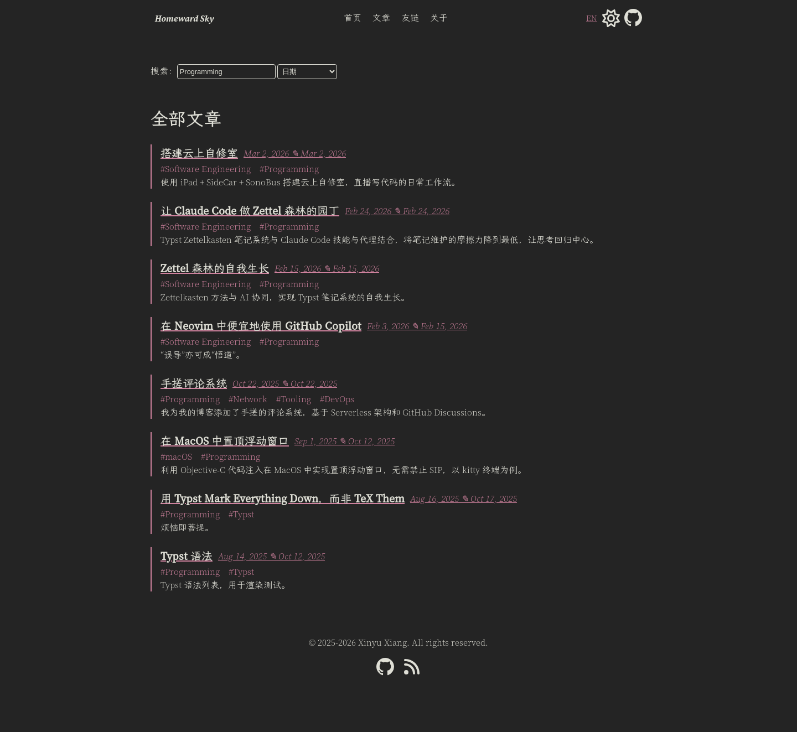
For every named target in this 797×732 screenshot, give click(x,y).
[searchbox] (226, 71)
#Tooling (293, 399)
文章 (381, 18)
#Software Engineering (206, 169)
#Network (248, 399)
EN (591, 18)
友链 (410, 18)
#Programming (289, 169)
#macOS (176, 456)
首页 (352, 18)
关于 (439, 18)
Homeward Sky (184, 18)
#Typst (241, 514)
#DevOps (337, 399)
